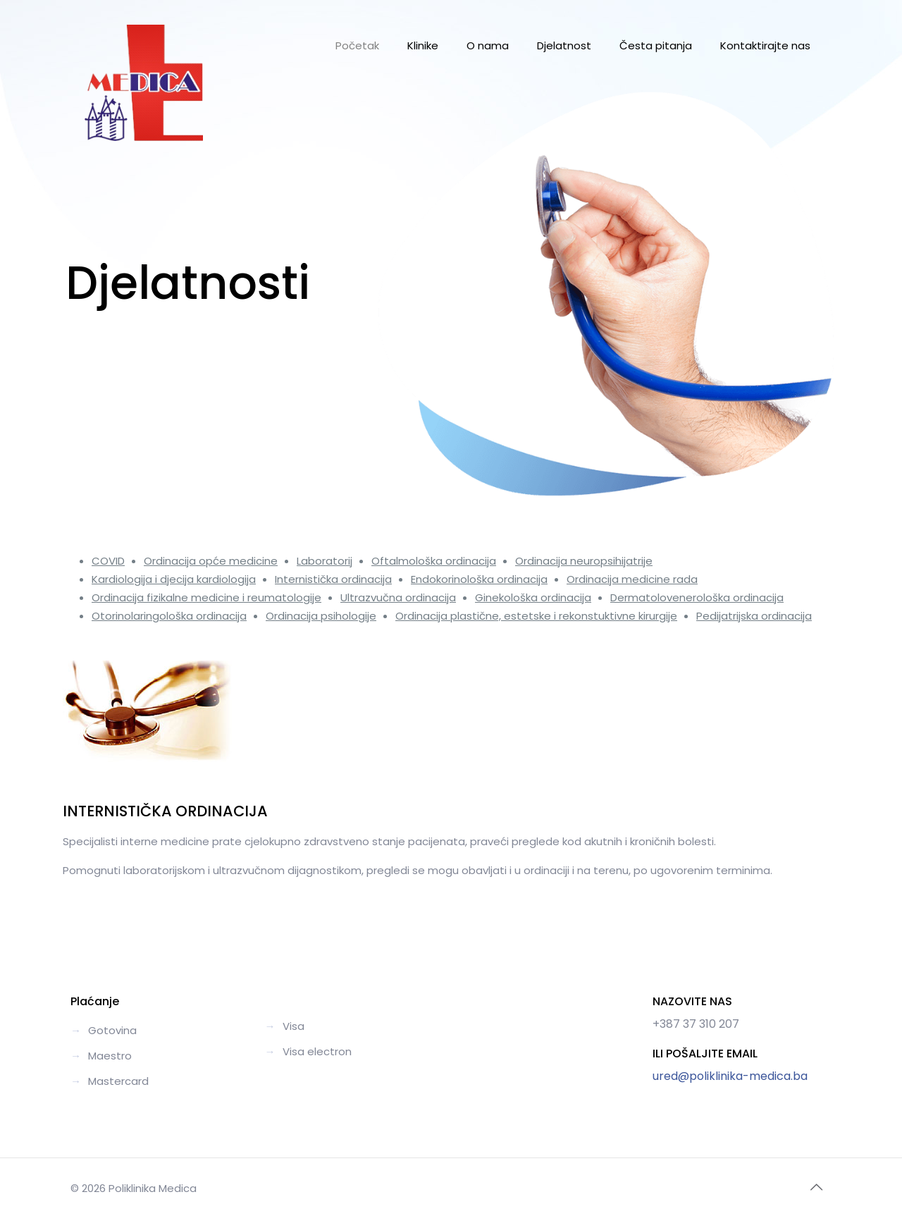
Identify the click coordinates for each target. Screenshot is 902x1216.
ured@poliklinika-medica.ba (730, 1076)
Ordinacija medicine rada (632, 579)
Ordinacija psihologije (321, 615)
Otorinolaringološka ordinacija (169, 615)
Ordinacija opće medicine (211, 560)
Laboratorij (324, 560)
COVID (108, 560)
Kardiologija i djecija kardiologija (174, 579)
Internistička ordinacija (333, 579)
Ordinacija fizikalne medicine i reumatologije (206, 597)
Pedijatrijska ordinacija (754, 615)
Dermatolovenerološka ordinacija (697, 597)
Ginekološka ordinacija (533, 597)
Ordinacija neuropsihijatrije (584, 560)
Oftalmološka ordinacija (433, 560)
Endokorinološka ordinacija (479, 579)
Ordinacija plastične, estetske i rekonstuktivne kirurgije (536, 615)
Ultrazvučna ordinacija (398, 597)
